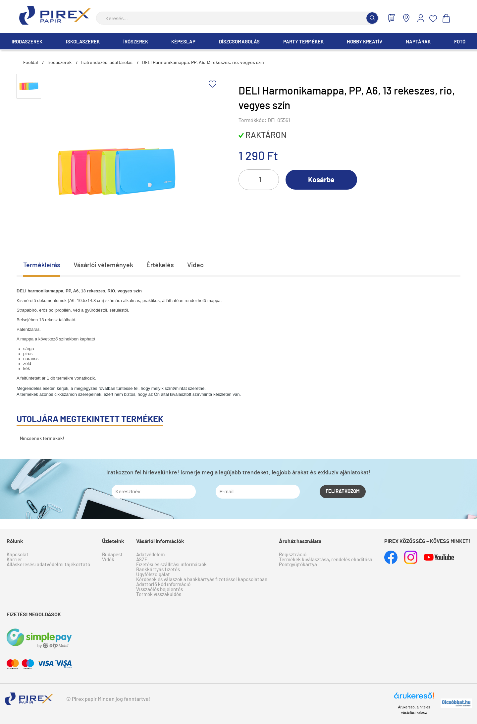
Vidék (108, 559)
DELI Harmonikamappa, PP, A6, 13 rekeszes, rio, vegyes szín (203, 62)
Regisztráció (292, 554)
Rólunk (15, 541)
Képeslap (183, 41)
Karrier (14, 559)
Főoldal (30, 62)
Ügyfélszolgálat (153, 574)
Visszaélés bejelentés (159, 589)
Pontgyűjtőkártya (298, 564)
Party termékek (303, 41)
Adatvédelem (150, 554)
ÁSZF (141, 559)
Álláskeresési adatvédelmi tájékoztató (48, 564)
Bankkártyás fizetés (158, 569)
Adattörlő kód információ (163, 584)
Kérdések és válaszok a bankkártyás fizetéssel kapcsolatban (201, 579)
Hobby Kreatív (364, 41)
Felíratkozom (343, 491)
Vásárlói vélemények (103, 265)
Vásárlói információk (160, 541)
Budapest (112, 554)
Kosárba (321, 180)
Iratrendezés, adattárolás (106, 62)
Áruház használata (300, 541)
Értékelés (160, 265)
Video (195, 265)
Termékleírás (41, 265)
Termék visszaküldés (158, 594)
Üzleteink (113, 541)
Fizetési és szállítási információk (171, 564)
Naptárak (418, 41)
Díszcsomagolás (239, 41)
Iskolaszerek (83, 41)
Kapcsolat (17, 554)
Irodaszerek (27, 41)
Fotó (459, 41)
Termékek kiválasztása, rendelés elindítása (325, 559)
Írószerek (135, 41)
